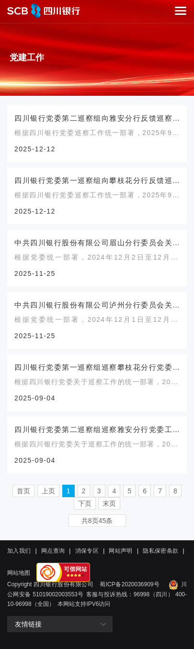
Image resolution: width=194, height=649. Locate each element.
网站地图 (18, 572)
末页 (109, 503)
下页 (84, 503)
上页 (48, 491)
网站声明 (120, 550)
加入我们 (19, 550)
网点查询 (53, 550)
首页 (23, 491)
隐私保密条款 (160, 550)
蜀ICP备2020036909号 (130, 584)
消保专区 (87, 550)
